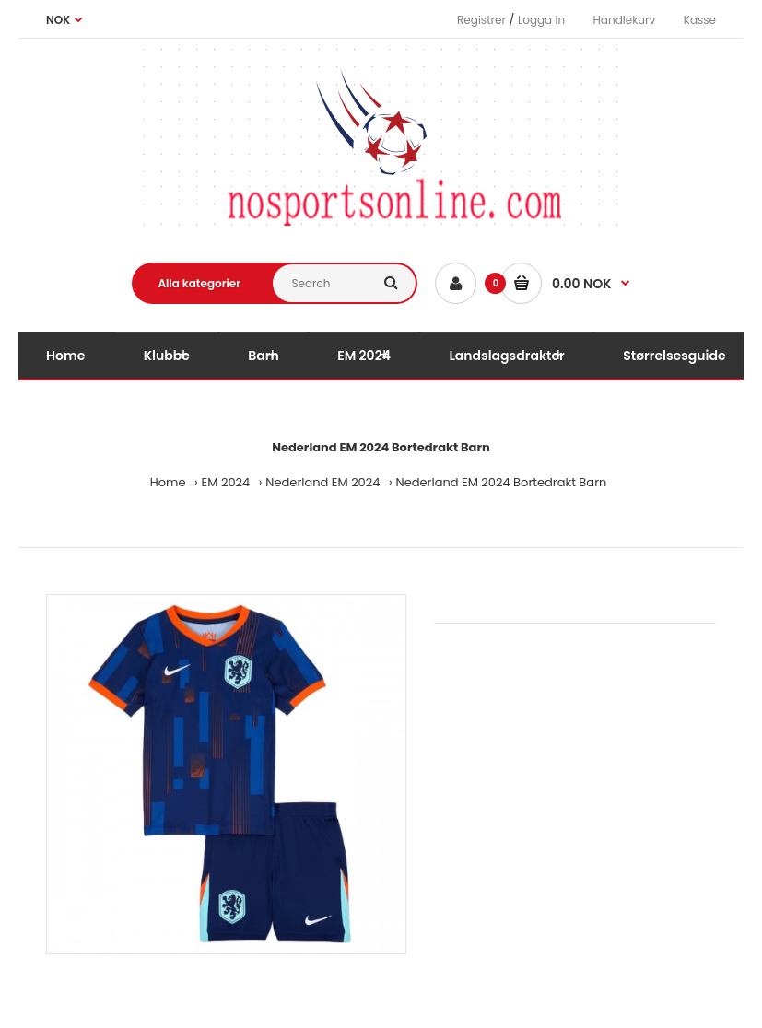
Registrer (481, 20)
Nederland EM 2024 (322, 482)
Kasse (700, 20)
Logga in (541, 20)
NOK (58, 20)
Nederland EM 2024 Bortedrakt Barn (501, 482)
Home (168, 482)
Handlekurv (624, 20)
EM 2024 (226, 482)
